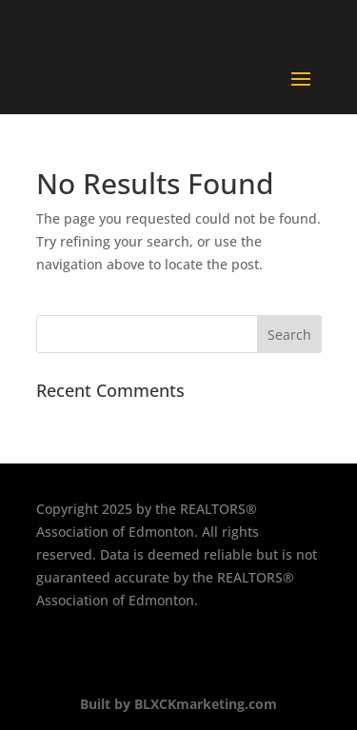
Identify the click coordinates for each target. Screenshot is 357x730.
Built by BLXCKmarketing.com (178, 704)
